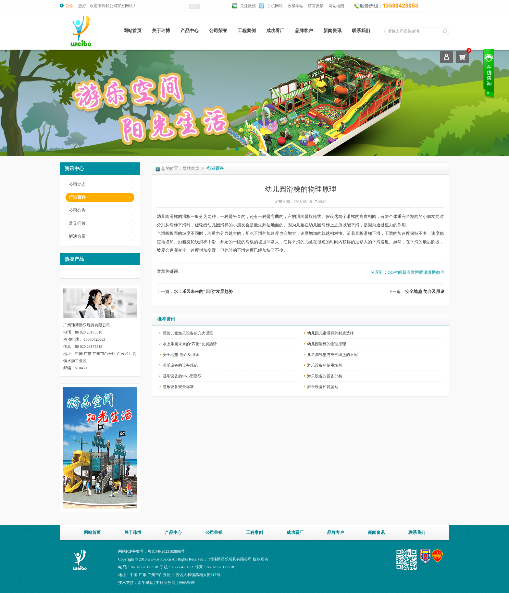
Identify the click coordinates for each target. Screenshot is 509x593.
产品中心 (189, 30)
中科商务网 (165, 582)
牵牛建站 (145, 582)
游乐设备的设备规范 (180, 365)
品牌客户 (304, 30)
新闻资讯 (332, 30)
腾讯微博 (427, 272)
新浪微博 (410, 272)
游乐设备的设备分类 (324, 376)
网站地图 (336, 6)
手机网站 (275, 6)
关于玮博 (161, 30)
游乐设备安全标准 (178, 387)
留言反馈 (316, 6)
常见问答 (77, 223)
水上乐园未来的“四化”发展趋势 (203, 291)
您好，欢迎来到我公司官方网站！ (107, 6)
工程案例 (247, 30)
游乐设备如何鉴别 (322, 387)
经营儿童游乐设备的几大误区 (188, 333)
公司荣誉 (218, 30)
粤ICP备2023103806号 (166, 551)
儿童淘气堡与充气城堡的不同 (332, 354)
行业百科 (77, 197)
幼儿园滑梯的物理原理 (326, 344)
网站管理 (187, 582)
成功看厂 (275, 30)
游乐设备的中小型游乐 (182, 376)
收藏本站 (295, 6)
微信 (440, 272)
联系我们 (361, 30)
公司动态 (77, 184)
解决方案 (77, 236)
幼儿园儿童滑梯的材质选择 (330, 333)
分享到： (379, 272)
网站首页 (132, 30)
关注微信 (248, 6)
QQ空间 (395, 272)
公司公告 (77, 210)
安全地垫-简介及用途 (424, 291)
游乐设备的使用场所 (324, 365)
